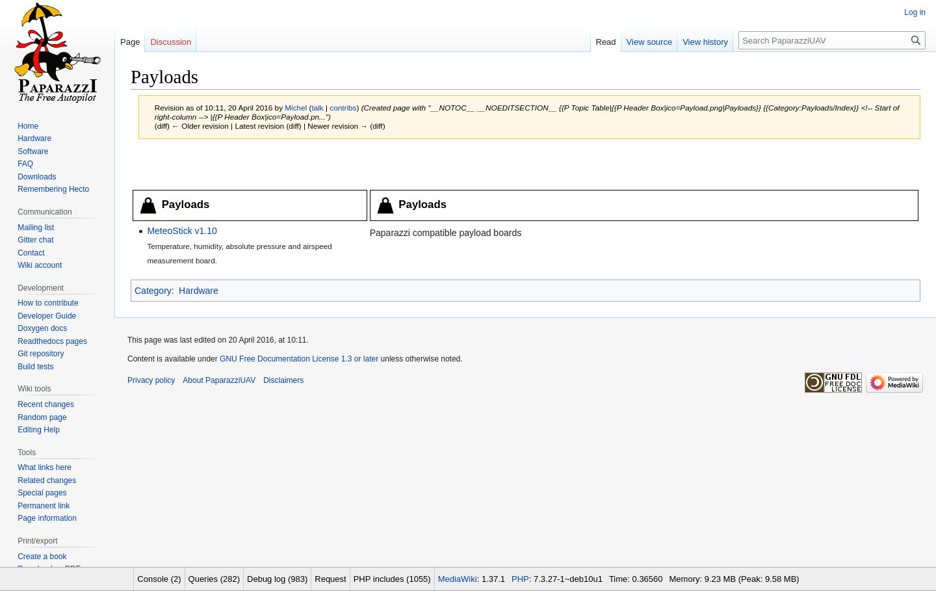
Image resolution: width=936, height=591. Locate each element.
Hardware (198, 290)
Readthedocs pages (52, 341)
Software (33, 151)
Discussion (170, 42)
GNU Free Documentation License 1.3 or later (299, 358)
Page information (47, 518)
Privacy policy (151, 380)
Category (153, 290)
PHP (520, 579)
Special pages (42, 492)
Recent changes (46, 404)
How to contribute (48, 303)
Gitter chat (35, 239)
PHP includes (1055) (392, 579)
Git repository (41, 353)
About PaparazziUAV (219, 380)
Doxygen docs (42, 328)
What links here (45, 467)
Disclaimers (283, 380)
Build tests (35, 366)
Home (28, 126)
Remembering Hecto (53, 189)
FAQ (25, 163)
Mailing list (36, 227)
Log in (915, 12)
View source (650, 42)
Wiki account (40, 265)
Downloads (37, 176)
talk (317, 107)
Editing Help (39, 429)
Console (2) (159, 579)
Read (606, 42)
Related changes (47, 480)
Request (330, 579)
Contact (31, 252)
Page (130, 42)
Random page (42, 417)
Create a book (42, 556)
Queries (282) (214, 579)
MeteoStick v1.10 (181, 231)
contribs (343, 107)
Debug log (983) (277, 579)
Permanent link (44, 505)
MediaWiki (457, 579)
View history (705, 42)
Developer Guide (47, 316)
